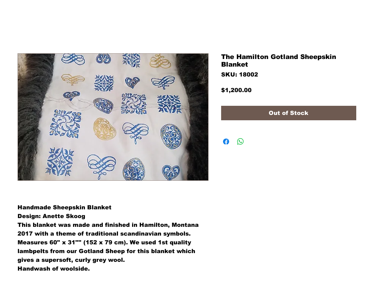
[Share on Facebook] (226, 141)
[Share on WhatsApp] (240, 141)
